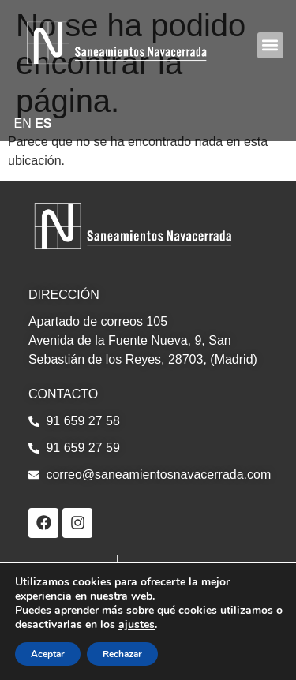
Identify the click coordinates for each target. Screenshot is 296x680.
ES (43, 123)
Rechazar (122, 654)
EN (23, 123)
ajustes (136, 625)
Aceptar (48, 654)
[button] (270, 45)
